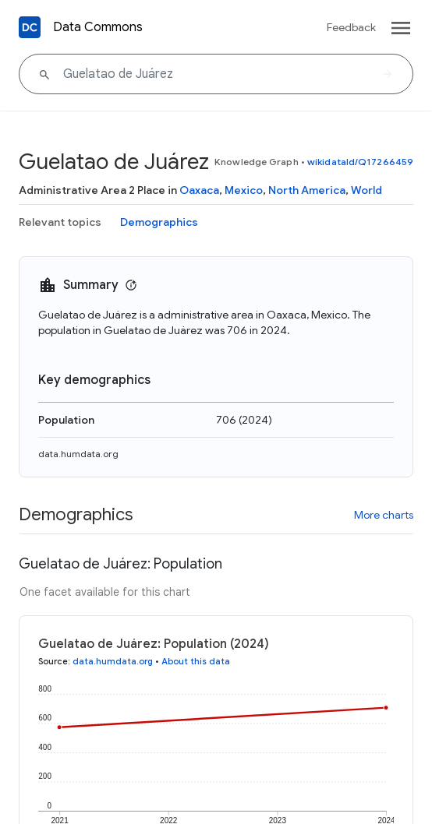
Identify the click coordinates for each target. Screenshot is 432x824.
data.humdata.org (78, 454)
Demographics (159, 222)
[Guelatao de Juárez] (216, 74)
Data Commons (98, 27)
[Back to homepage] (30, 27)
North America (306, 190)
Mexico (244, 190)
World (366, 190)
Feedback (351, 27)
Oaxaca (199, 190)
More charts (383, 515)
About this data (195, 661)
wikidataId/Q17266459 (360, 161)
